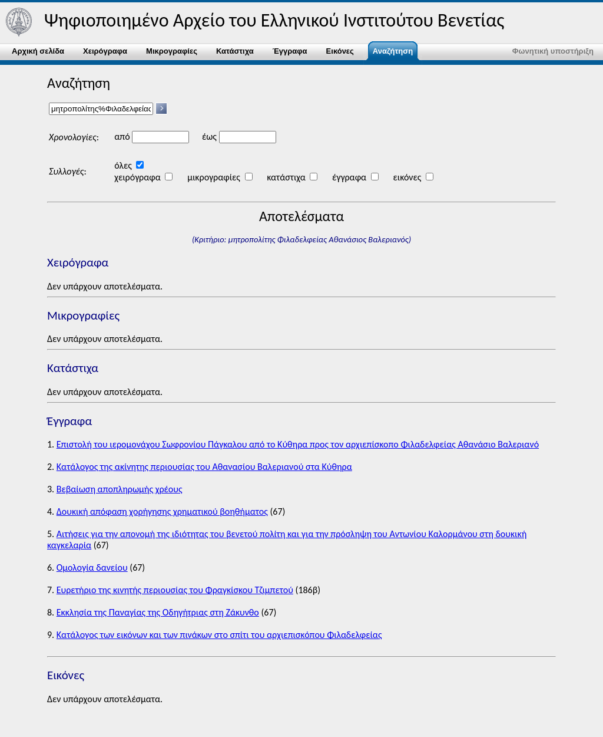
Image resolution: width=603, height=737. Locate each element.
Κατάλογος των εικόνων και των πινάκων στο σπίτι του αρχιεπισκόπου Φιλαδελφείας (219, 634)
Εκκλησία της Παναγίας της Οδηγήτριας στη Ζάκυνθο (158, 612)
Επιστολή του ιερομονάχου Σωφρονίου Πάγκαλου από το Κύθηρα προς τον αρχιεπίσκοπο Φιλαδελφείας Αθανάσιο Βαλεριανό (298, 444)
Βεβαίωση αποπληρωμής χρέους (120, 489)
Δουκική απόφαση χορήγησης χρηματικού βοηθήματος (162, 511)
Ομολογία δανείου (92, 567)
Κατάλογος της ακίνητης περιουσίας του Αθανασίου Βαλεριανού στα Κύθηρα (204, 466)
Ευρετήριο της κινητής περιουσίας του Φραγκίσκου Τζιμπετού (175, 589)
